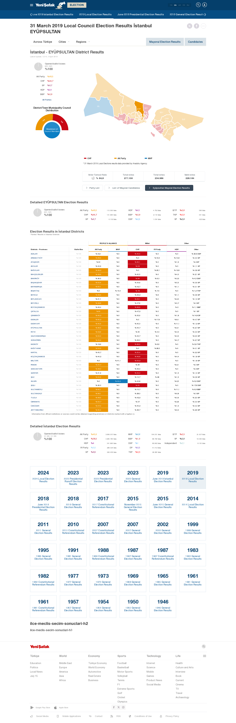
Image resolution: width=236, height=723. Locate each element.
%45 (61, 121)
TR (171, 5)
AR (179, 5)
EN (175, 5)
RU (188, 5)
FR (184, 5)
